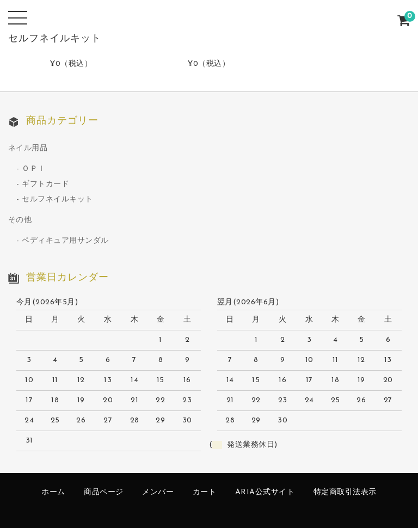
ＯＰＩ (34, 169)
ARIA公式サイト (265, 492)
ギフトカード (45, 184)
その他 (20, 220)
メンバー (158, 492)
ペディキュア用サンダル (65, 241)
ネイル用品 (28, 148)
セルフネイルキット (57, 199)
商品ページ (104, 492)
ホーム (53, 492)
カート (205, 492)
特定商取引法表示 (345, 492)
